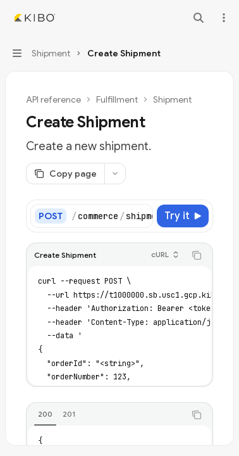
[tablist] (105, 415)
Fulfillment (117, 99)
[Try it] (183, 216)
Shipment (172, 99)
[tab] (45, 414)
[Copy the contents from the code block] (196, 255)
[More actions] (222, 18)
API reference (53, 99)
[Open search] (198, 18)
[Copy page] (65, 173)
